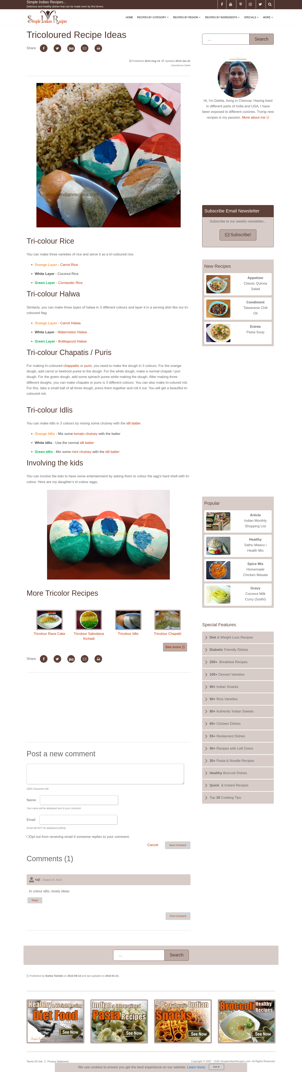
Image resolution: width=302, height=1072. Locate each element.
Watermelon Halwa (72, 332)
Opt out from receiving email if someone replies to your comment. (79, 837)
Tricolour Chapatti (167, 623)
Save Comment (177, 845)
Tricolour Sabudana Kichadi (89, 625)
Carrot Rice (69, 265)
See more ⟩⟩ (175, 647)
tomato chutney (85, 434)
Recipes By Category (153, 21)
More (269, 21)
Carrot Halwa (70, 323)
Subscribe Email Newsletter (231, 210)
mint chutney (81, 452)
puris (87, 366)
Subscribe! (238, 234)
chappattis (71, 366)
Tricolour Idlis (128, 623)
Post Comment (178, 916)
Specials (252, 21)
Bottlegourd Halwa (72, 341)
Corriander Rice (70, 283)
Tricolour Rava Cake (49, 623)
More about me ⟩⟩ (255, 117)
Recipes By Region (187, 21)
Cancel (152, 845)
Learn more (196, 1067)
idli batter (133, 423)
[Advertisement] (108, 708)
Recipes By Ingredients (223, 21)
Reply (35, 900)
